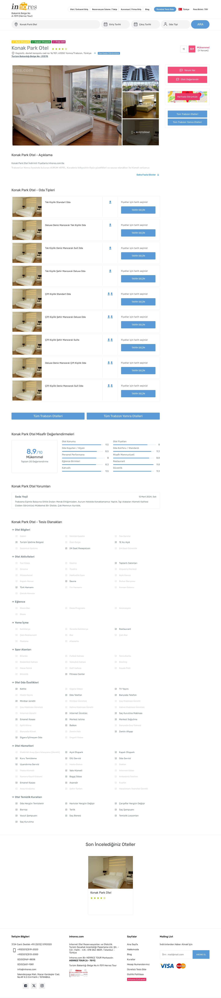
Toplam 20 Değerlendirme (34, 461)
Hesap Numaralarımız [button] (138, 964)
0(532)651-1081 (25, 964)
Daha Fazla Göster (146, 174)
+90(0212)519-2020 (27, 949)
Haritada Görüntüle (187, 96)
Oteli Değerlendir (190, 79)
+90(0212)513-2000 (27, 954)
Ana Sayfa (132, 944)
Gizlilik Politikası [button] (135, 974)
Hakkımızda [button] (133, 949)
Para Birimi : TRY (200, 9)
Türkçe (183, 9)
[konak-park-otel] (56, 24)
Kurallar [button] (131, 959)
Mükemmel (203, 49)
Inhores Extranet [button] (136, 979)
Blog (147, 9)
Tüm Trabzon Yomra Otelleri (187, 122)
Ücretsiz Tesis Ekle (165, 9)
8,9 (35, 452)
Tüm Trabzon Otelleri (187, 114)
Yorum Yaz (189, 70)
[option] (110, 885)
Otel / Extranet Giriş (79, 9)
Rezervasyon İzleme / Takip (104, 9)
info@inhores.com (26, 969)
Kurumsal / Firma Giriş (131, 9)
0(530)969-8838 (26, 959)
